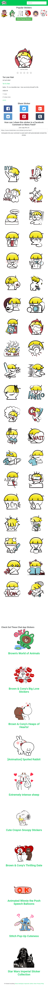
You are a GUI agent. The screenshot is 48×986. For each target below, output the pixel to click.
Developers (21, 983)
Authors (32, 983)
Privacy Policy (40, 983)
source (4, 100)
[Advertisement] (24, 35)
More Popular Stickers (24, 19)
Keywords (26, 983)
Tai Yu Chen (6, 84)
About (16, 983)
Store (35, 983)
